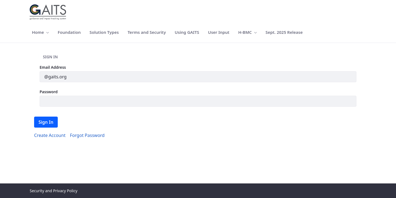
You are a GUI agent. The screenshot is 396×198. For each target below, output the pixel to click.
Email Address (53, 67)
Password (48, 91)
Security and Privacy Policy (53, 190)
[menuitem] (40, 32)
